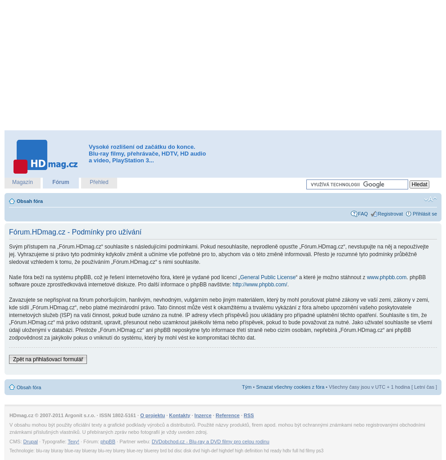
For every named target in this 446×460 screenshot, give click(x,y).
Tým (246, 387)
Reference (228, 415)
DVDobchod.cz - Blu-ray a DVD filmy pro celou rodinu (210, 441)
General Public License (268, 277)
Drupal (30, 441)
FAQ (363, 213)
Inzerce (203, 415)
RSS (249, 415)
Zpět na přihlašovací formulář (48, 359)
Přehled (99, 182)
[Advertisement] (207, 65)
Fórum (60, 182)
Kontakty (179, 415)
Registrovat (390, 213)
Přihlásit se (425, 213)
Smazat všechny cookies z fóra (290, 387)
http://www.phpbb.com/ (259, 284)
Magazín (22, 182)
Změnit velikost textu (430, 199)
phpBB (107, 441)
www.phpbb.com (386, 277)
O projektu (152, 415)
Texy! (73, 441)
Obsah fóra (30, 201)
